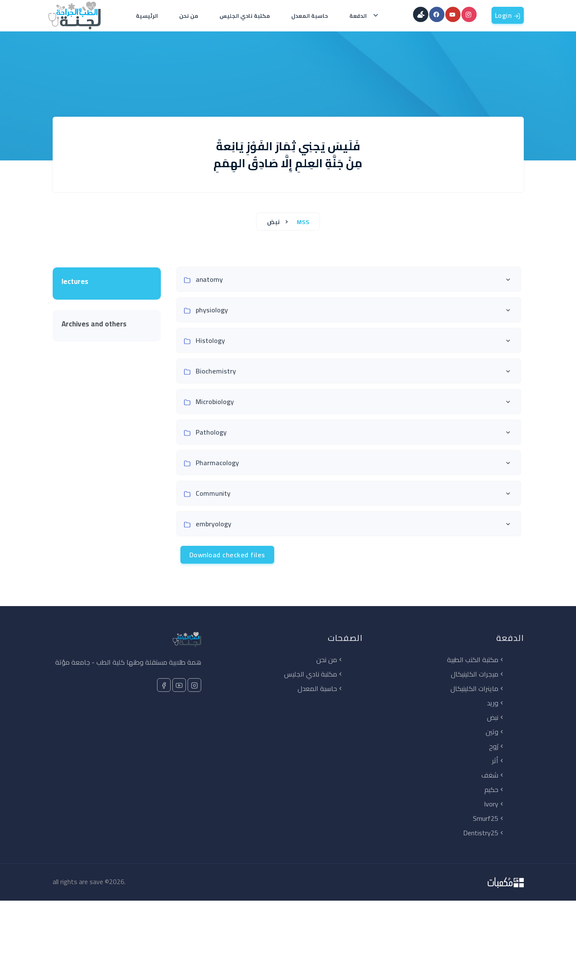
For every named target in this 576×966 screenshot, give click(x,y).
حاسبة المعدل (309, 16)
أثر (498, 760)
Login (507, 15)
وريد (496, 702)
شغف (493, 775)
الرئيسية (147, 16)
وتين (495, 731)
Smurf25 (489, 818)
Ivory (494, 804)
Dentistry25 (484, 832)
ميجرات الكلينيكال (478, 674)
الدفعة (360, 16)
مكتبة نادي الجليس (244, 16)
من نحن (188, 16)
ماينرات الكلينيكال (477, 688)
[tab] (107, 283)
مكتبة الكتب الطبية (476, 659)
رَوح (497, 746)
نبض (274, 221)
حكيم (494, 789)
